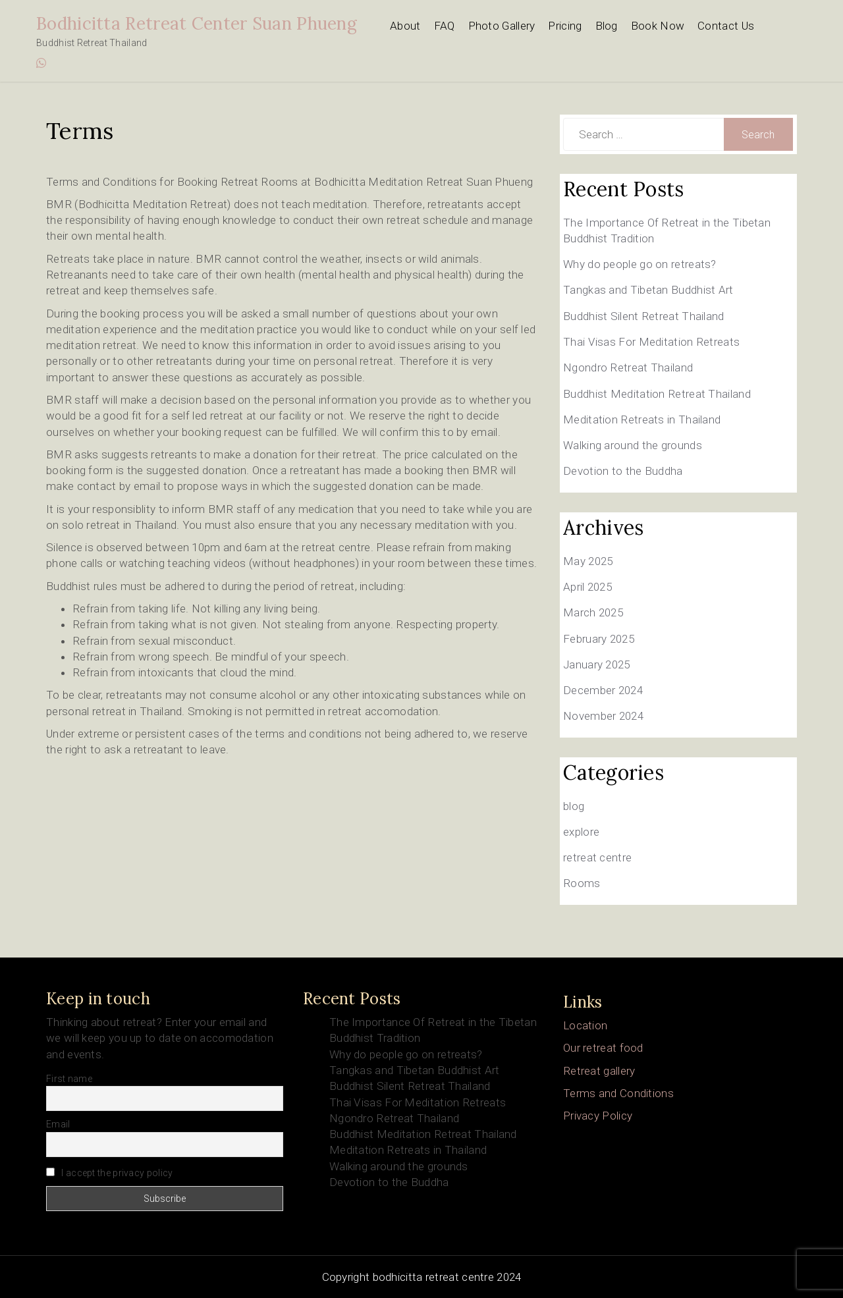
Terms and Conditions (618, 1093)
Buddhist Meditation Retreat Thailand (657, 393)
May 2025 (587, 561)
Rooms (582, 883)
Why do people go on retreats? (640, 264)
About (405, 25)
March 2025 (593, 612)
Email (58, 1124)
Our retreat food (603, 1047)
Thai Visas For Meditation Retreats (651, 341)
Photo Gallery (501, 25)
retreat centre (597, 857)
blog (573, 806)
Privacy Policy (597, 1115)
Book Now (657, 25)
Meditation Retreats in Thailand (642, 419)
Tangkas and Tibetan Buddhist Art (648, 289)
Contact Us (725, 25)
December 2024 (603, 690)
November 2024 (603, 715)
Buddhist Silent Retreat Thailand (643, 316)
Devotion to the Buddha (623, 470)
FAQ (444, 25)
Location (585, 1025)
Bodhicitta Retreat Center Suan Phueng (196, 23)
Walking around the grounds (632, 445)
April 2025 (587, 586)
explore (581, 831)
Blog (606, 25)
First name (69, 1078)
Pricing (565, 25)
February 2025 (598, 638)
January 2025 (596, 664)
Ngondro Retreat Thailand (628, 367)
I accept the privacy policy (109, 1173)
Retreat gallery (599, 1070)
